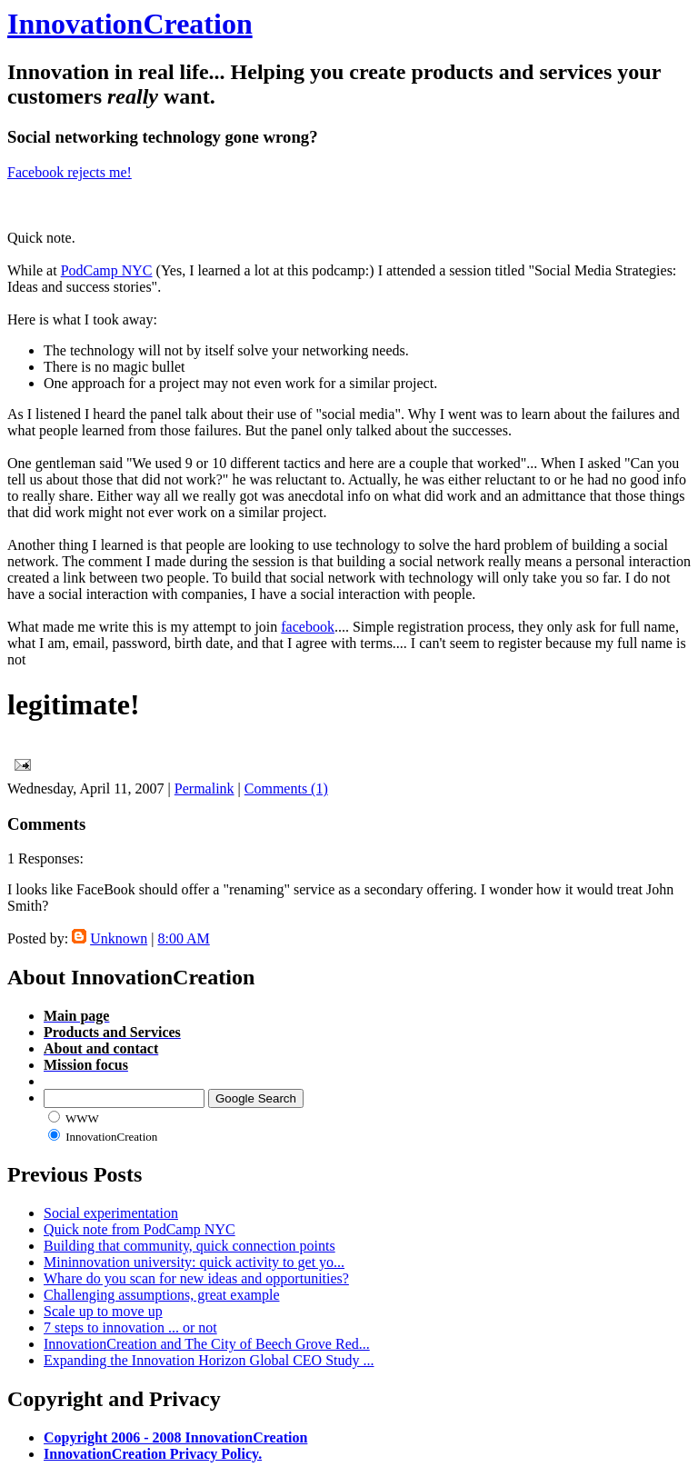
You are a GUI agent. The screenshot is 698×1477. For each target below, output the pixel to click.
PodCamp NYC (107, 270)
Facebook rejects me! (69, 172)
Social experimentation (111, 1213)
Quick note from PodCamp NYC (139, 1229)
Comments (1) (286, 788)
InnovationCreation (130, 23)
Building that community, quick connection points (189, 1245)
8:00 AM (183, 938)
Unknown (118, 938)
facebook (307, 626)
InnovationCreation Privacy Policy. (153, 1454)
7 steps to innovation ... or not (130, 1327)
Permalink (204, 788)
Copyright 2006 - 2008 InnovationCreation (175, 1437)
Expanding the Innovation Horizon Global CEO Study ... (209, 1360)
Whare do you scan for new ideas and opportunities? (196, 1278)
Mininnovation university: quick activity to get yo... (194, 1262)
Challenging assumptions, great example (162, 1294)
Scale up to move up (103, 1311)
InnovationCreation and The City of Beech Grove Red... (207, 1344)
